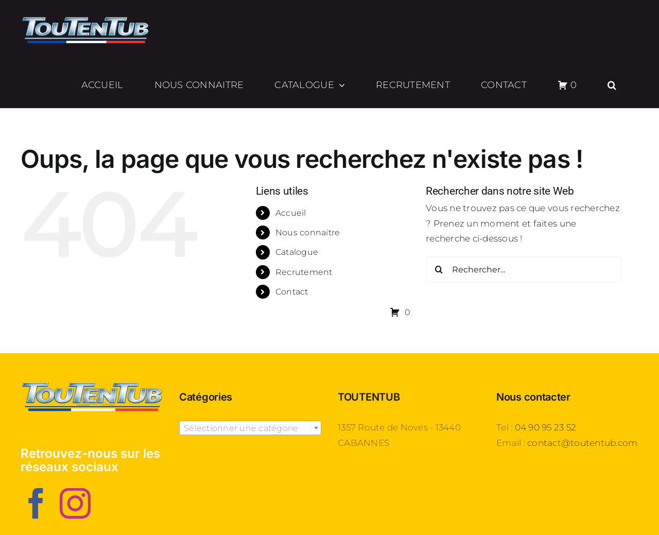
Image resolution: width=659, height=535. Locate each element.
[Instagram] (75, 503)
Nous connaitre (307, 232)
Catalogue (296, 252)
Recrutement (304, 272)
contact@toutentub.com (582, 443)
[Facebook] (36, 503)
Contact (291, 292)
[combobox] (250, 428)
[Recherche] (439, 269)
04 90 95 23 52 (546, 427)
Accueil (290, 213)
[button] (612, 85)
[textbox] (250, 428)
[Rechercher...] (523, 269)
